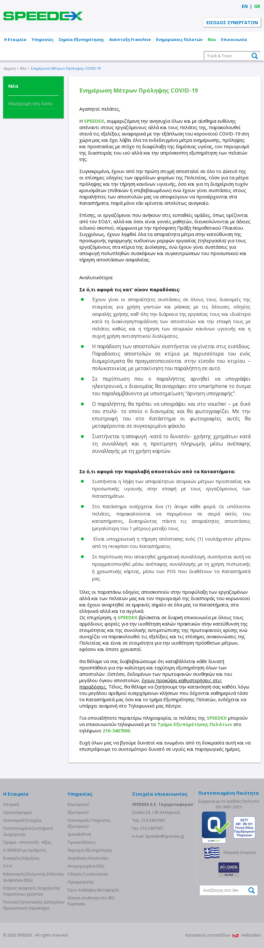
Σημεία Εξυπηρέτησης (81, 39)
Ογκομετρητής (81, 882)
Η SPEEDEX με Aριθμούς (24, 850)
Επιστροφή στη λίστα (30, 103)
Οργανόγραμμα (17, 812)
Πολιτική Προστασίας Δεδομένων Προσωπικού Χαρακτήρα (33, 905)
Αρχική (10, 68)
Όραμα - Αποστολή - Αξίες (27, 842)
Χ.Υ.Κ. (8, 866)
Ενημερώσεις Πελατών (179, 39)
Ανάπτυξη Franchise (130, 39)
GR (257, 6)
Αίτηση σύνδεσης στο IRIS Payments (91, 901)
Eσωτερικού (78, 804)
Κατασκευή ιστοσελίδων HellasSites (223, 935)
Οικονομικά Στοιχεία (22, 820)
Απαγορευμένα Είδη (86, 866)
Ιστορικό (11, 804)
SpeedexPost (79, 834)
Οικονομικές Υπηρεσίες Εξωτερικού (89, 823)
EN (245, 6)
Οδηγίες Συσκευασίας (88, 874)
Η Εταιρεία (15, 39)
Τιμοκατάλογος (82, 842)
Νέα (212, 39)
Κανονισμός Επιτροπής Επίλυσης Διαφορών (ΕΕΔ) (33, 877)
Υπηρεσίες (43, 39)
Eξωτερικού (78, 812)
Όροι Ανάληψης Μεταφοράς (93, 890)
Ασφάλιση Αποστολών (88, 858)
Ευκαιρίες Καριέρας (21, 858)
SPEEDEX (43, 16)
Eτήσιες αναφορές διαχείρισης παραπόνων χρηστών (31, 891)
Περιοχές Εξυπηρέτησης (90, 850)
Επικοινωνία (234, 39)
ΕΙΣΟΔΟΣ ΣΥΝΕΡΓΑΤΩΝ (232, 22)
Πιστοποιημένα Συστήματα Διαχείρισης (28, 831)
